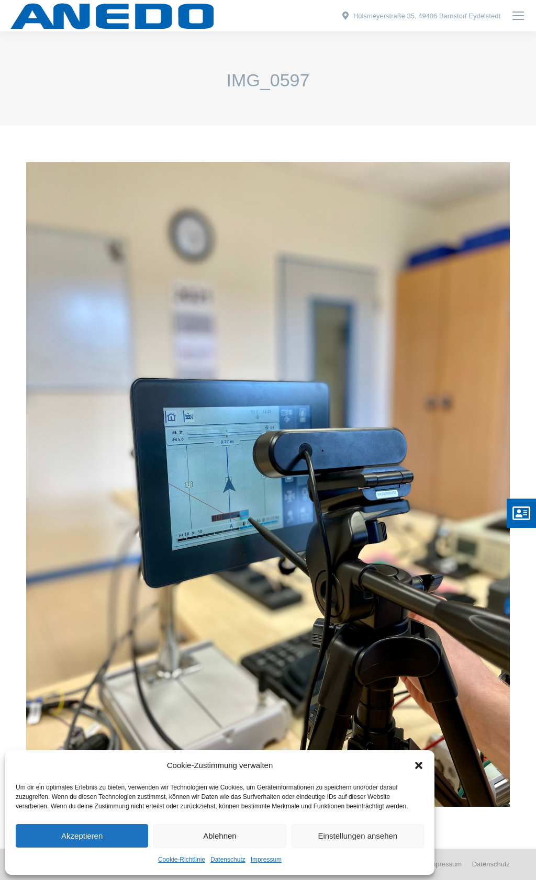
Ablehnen (219, 835)
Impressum (266, 859)
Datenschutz (227, 859)
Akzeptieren (82, 835)
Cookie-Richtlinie (181, 859)
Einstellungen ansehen (357, 835)
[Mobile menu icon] (518, 15)
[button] (419, 765)
